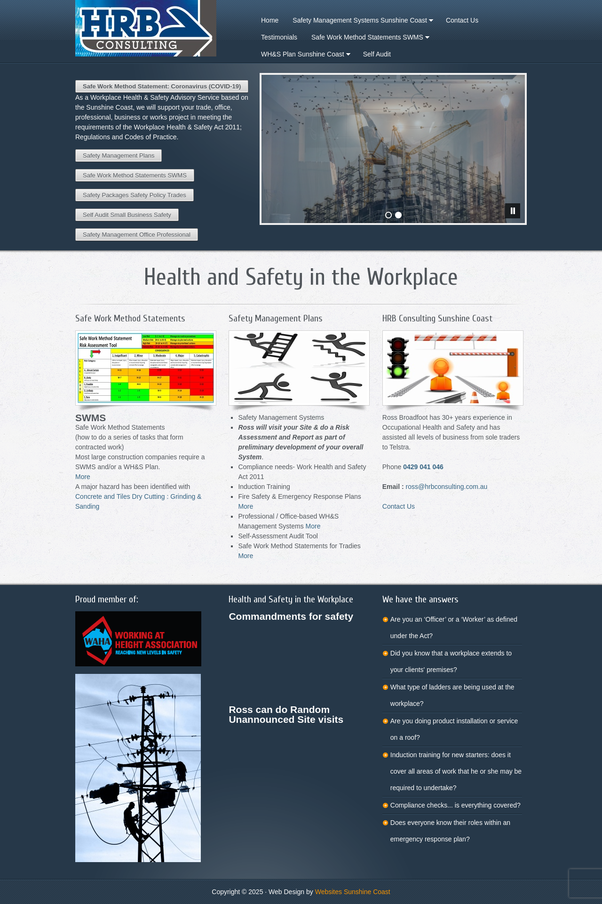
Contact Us (398, 506)
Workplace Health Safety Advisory (150, 28)
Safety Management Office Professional (136, 234)
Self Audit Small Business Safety (127, 214)
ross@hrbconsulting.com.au (447, 486)
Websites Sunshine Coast (352, 892)
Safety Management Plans (118, 155)
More (82, 476)
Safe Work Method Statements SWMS (135, 175)
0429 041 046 (423, 467)
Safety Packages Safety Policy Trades (134, 195)
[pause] (512, 210)
